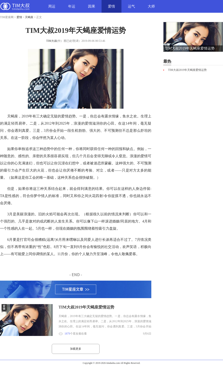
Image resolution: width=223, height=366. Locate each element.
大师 (151, 6)
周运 (51, 6)
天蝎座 (29, 17)
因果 (91, 6)
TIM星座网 (15, 6)
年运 (71, 6)
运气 (131, 6)
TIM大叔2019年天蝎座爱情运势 (86, 307)
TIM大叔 (51, 40)
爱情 (111, 6)
